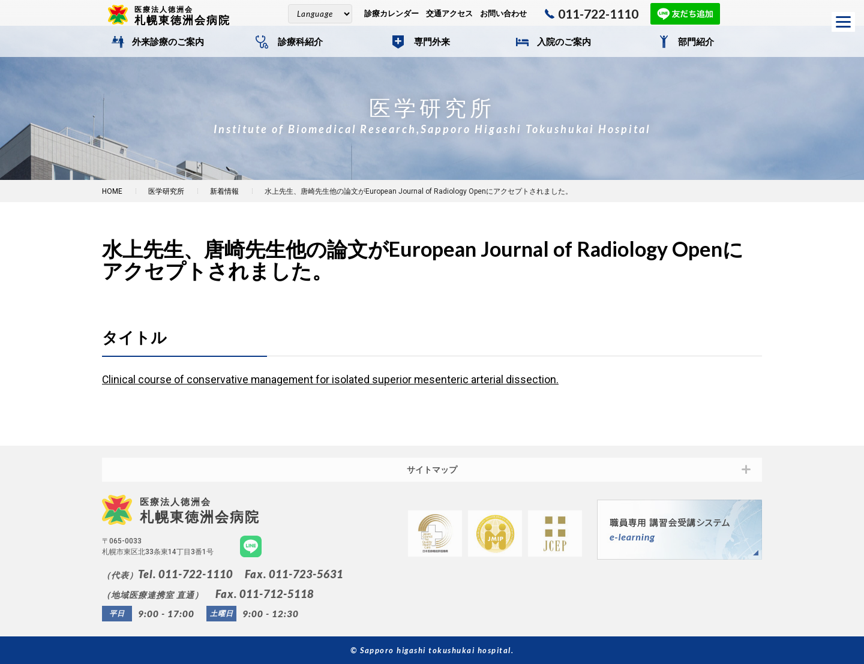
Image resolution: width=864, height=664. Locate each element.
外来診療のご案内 (168, 42)
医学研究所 (166, 191)
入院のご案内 (564, 42)
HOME (112, 191)
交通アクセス (449, 13)
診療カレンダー (391, 13)
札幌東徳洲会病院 (187, 15)
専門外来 (432, 42)
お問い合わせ (503, 13)
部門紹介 (696, 42)
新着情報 (224, 191)
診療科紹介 (300, 42)
